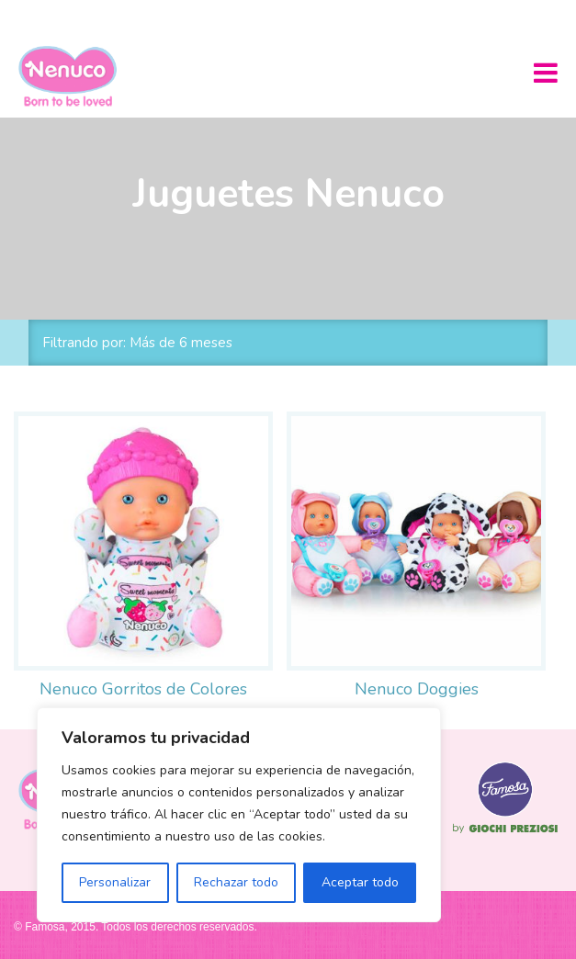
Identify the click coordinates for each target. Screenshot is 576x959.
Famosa (505, 833)
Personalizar (115, 882)
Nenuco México (74, 76)
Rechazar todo (236, 882)
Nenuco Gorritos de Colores (143, 689)
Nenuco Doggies (417, 689)
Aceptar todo (360, 882)
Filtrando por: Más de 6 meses (137, 342)
